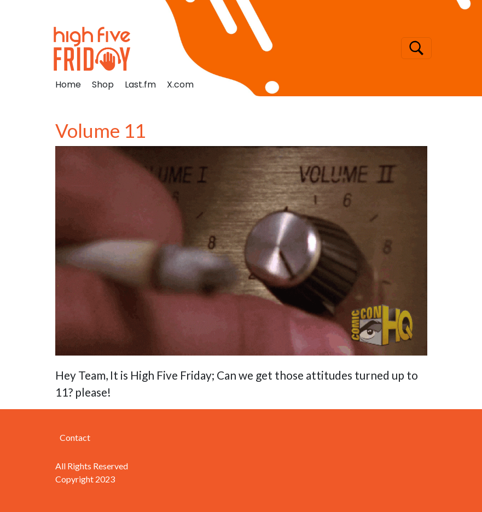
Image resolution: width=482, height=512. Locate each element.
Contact (75, 437)
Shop (103, 84)
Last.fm (140, 84)
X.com (180, 84)
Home (68, 84)
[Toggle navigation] (416, 48)
